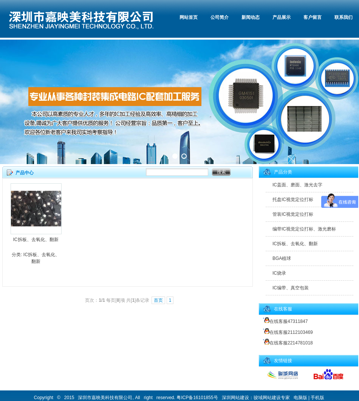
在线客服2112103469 (287, 332)
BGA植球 (281, 258)
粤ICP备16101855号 (197, 397)
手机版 (317, 397)
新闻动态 (250, 17)
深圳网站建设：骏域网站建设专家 (256, 397)
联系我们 (343, 17)
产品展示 (281, 17)
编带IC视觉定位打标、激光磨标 (304, 229)
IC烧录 (279, 273)
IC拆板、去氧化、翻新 (36, 239)
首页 (158, 300)
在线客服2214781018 (287, 343)
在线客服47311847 (284, 321)
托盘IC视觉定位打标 (292, 199)
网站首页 (189, 17)
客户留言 (312, 17)
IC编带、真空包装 (290, 287)
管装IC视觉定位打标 (292, 214)
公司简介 (219, 17)
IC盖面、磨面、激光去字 (297, 184)
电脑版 (300, 397)
